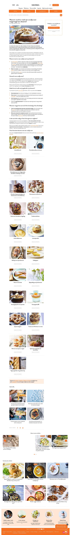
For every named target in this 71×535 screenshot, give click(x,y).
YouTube (28, 380)
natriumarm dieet (34, 125)
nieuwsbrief (14, 382)
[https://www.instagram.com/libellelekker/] (40, 529)
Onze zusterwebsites (22, 533)
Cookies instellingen (34, 531)
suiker (20, 72)
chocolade (13, 96)
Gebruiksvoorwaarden (21, 531)
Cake (39, 63)
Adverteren (15, 533)
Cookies (27, 531)
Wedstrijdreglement (49, 531)
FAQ (44, 531)
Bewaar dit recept (18, 153)
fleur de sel (20, 115)
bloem (13, 109)
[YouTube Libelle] (41, 529)
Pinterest (25, 380)
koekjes (14, 64)
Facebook (16, 380)
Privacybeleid (53, 31)
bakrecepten (15, 61)
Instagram (21, 380)
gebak (12, 70)
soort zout (20, 90)
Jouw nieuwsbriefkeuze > (53, 27)
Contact (40, 531)
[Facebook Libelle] (38, 529)
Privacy (14, 531)
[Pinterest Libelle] (43, 529)
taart (41, 63)
